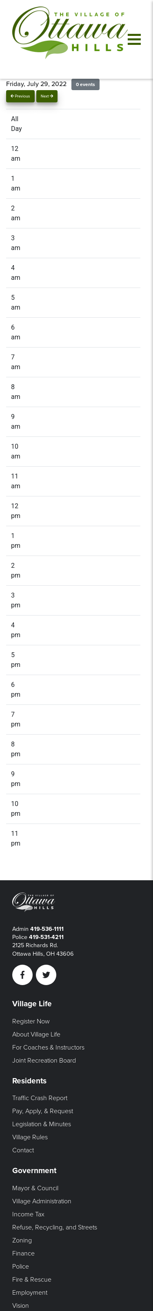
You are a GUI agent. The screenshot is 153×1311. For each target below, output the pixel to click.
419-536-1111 (47, 929)
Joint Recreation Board (44, 1060)
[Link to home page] (70, 39)
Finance (23, 1253)
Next (47, 96)
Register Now (31, 1021)
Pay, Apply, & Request (42, 1111)
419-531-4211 (46, 937)
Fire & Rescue (31, 1280)
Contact (23, 1150)
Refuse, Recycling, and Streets (54, 1227)
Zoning (22, 1240)
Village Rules (30, 1137)
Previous (20, 96)
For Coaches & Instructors (48, 1047)
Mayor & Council (35, 1188)
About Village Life (36, 1034)
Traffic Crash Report (39, 1098)
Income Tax (28, 1214)
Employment (29, 1293)
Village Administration (41, 1201)
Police (20, 1266)
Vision (20, 1306)
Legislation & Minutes (41, 1124)
